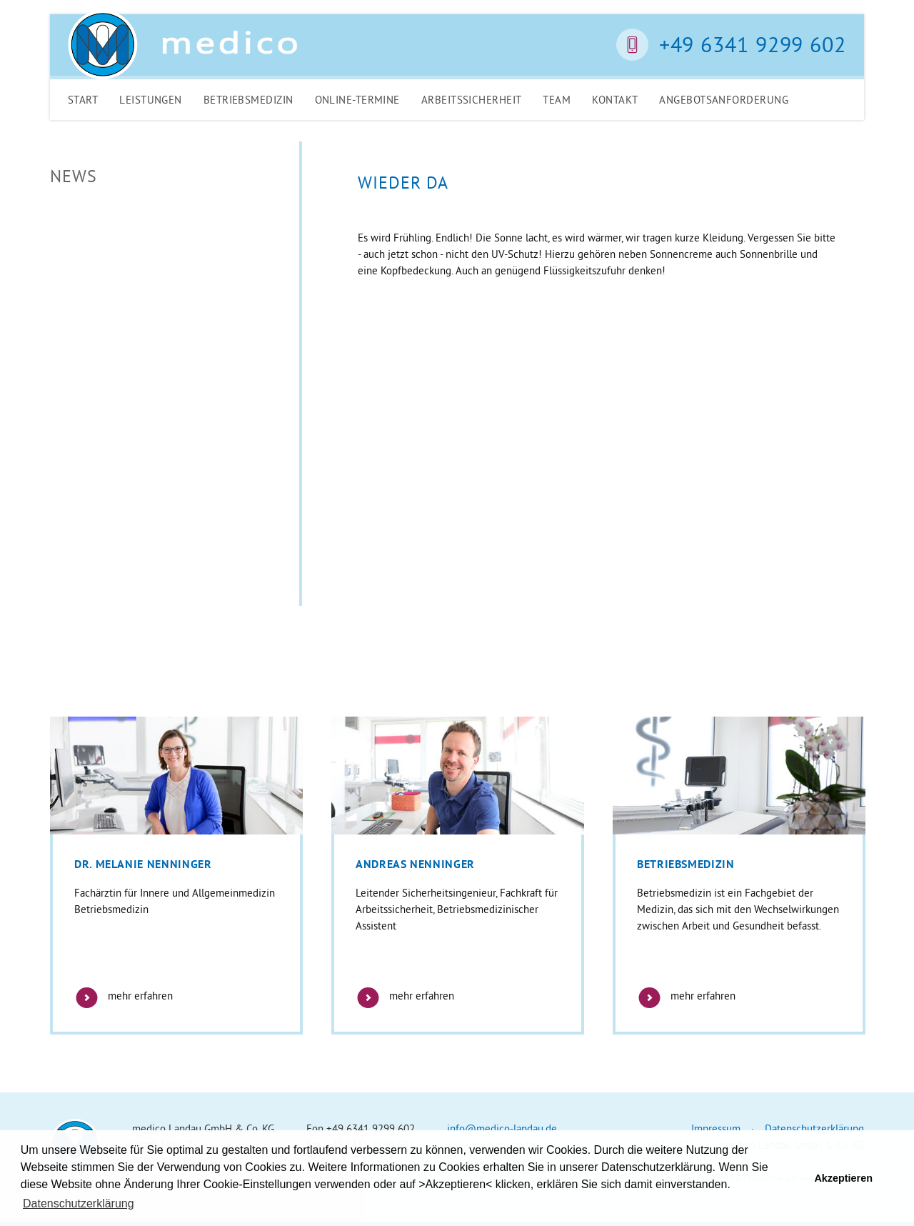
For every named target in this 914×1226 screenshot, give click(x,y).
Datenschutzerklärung (814, 1128)
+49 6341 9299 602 (752, 44)
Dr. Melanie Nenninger (142, 864)
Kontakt (615, 99)
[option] (176, 876)
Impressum (715, 1128)
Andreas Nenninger (415, 864)
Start (83, 99)
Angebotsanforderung (723, 99)
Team (557, 99)
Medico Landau (183, 45)
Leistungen (150, 99)
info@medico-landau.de (502, 1128)
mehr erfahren (123, 995)
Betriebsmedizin (248, 99)
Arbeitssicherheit (471, 99)
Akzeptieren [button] (843, 1178)
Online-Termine (357, 99)
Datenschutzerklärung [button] (78, 1203)
